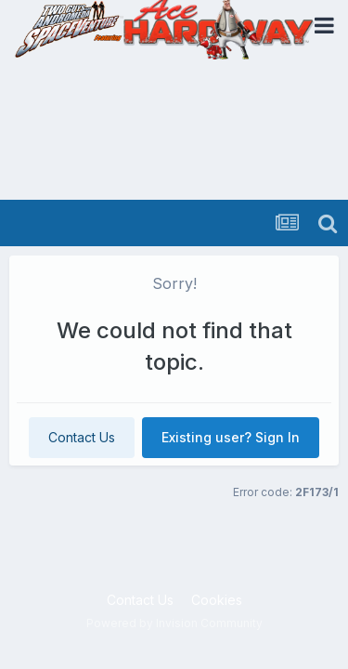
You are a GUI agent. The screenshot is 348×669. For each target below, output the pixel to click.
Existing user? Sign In (230, 437)
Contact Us (81, 437)
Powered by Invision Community (174, 623)
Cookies (216, 600)
